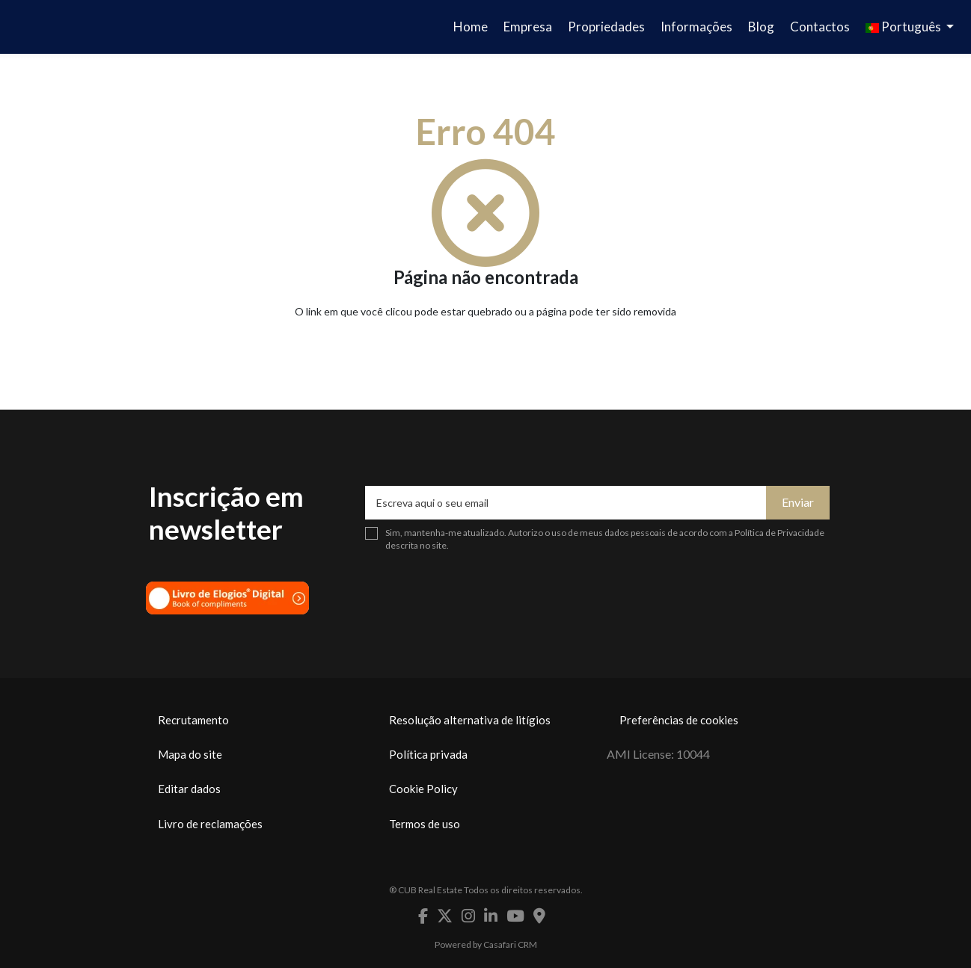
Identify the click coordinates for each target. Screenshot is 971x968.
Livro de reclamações (210, 823)
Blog (761, 26)
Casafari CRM (510, 944)
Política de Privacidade (779, 532)
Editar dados (189, 788)
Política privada (428, 754)
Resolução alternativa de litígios (470, 720)
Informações (696, 26)
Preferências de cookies (678, 720)
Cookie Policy (423, 788)
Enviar (798, 502)
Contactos (820, 26)
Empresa (527, 26)
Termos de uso (424, 823)
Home (470, 26)
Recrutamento (193, 720)
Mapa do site (190, 754)
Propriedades (606, 26)
